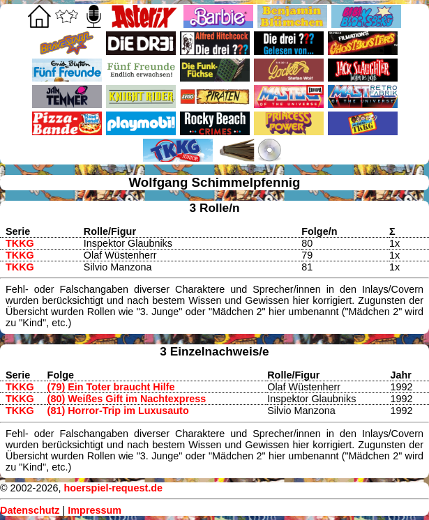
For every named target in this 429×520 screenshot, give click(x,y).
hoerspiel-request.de (113, 488)
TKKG (20, 243)
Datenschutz (30, 510)
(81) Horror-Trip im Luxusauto (118, 410)
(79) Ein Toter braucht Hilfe (111, 386)
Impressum (94, 510)
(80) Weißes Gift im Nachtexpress (126, 398)
